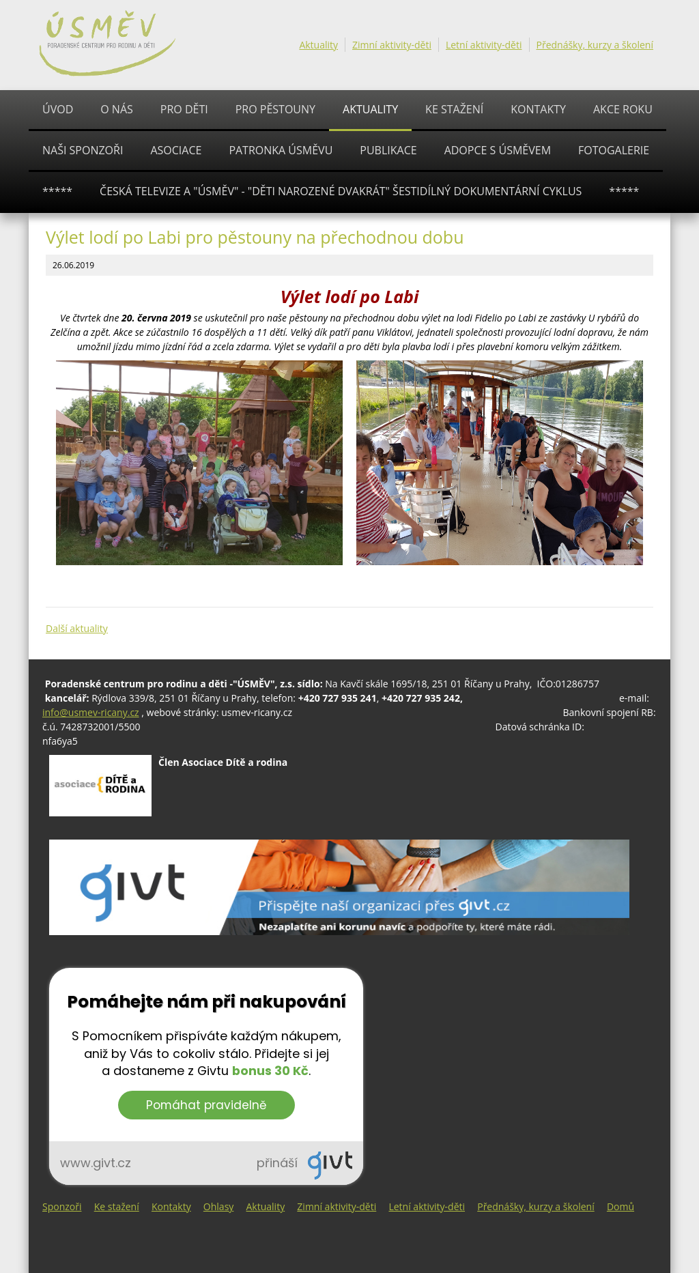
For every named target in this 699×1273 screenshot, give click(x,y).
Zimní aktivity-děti (391, 44)
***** (57, 191)
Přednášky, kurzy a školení (595, 44)
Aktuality (318, 44)
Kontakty (538, 109)
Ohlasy (218, 1206)
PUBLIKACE (388, 150)
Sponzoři (62, 1206)
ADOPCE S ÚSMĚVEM (497, 150)
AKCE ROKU (623, 109)
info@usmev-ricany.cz (90, 712)
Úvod (57, 109)
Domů (620, 1206)
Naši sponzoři (82, 150)
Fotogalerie (613, 150)
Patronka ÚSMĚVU (280, 150)
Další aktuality (77, 628)
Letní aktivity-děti (484, 44)
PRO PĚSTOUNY (275, 109)
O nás (116, 109)
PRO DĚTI (184, 109)
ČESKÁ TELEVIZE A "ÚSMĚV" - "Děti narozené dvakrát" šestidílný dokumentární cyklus (341, 191)
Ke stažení (454, 109)
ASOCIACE (175, 150)
